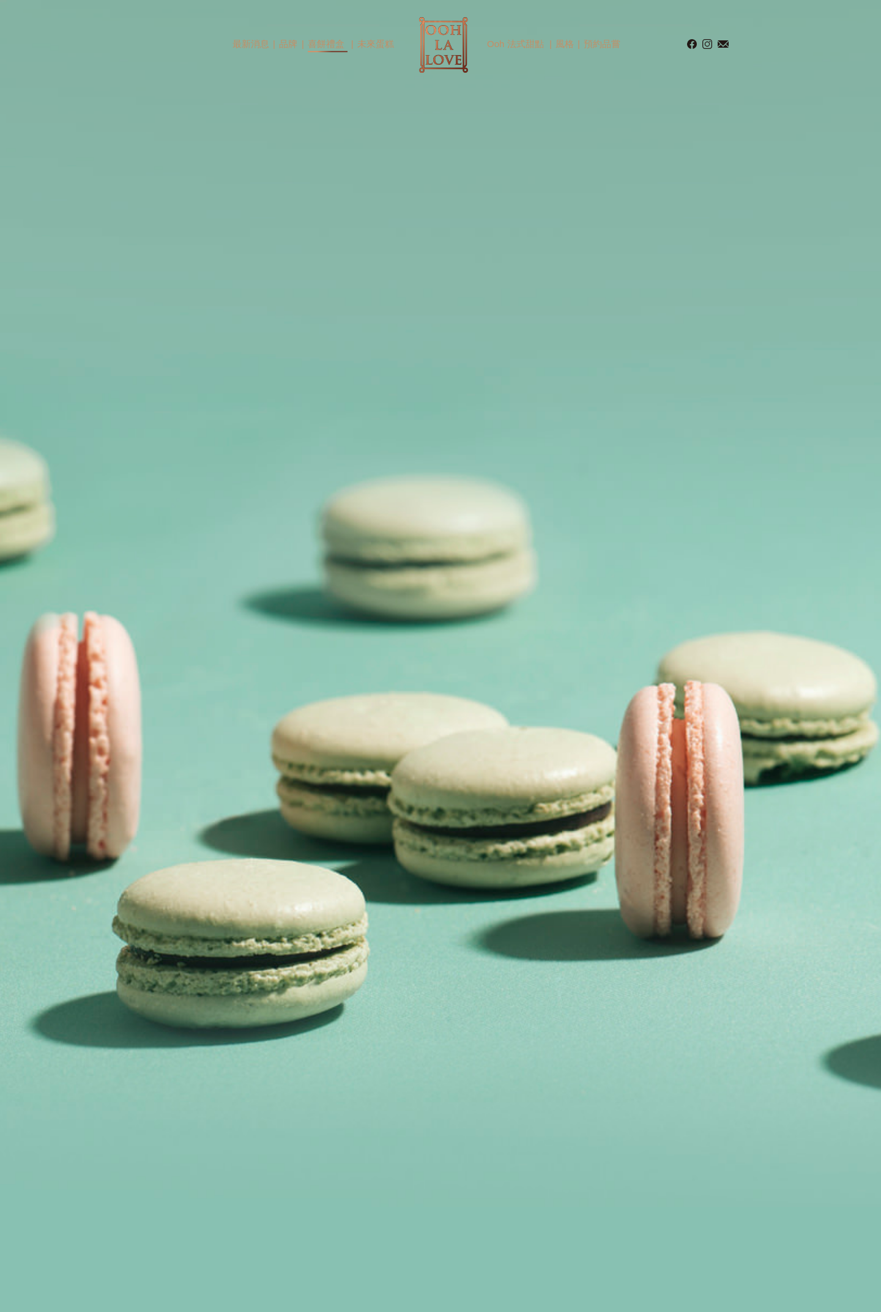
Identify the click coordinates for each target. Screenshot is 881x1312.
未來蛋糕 (375, 44)
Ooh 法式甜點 (515, 44)
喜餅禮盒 (326, 44)
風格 (565, 44)
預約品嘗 (602, 44)
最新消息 (250, 44)
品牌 (288, 44)
